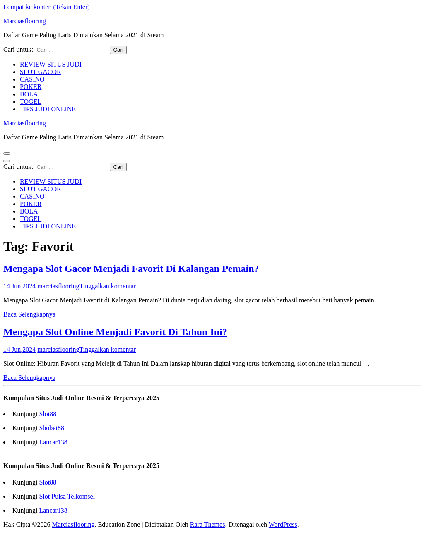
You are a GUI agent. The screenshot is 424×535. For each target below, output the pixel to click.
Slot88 (47, 413)
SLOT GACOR (40, 71)
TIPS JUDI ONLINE (48, 109)
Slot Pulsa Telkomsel (67, 496)
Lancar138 (53, 442)
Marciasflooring (24, 20)
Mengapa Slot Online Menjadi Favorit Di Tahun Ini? (115, 331)
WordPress (283, 524)
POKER (30, 86)
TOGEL (30, 101)
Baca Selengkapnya (29, 314)
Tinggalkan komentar (108, 286)
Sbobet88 (51, 428)
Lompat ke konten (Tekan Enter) (46, 6)
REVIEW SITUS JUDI (51, 64)
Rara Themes (207, 524)
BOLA (29, 94)
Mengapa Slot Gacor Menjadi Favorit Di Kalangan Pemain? (131, 268)
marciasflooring (58, 286)
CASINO (32, 79)
